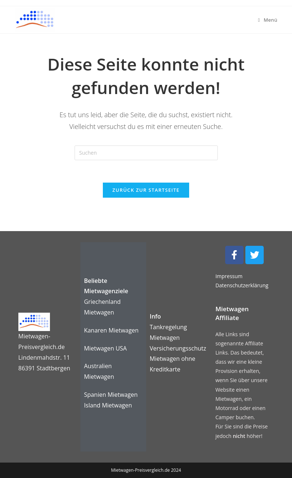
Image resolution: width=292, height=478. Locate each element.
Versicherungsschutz (178, 348)
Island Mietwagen (108, 405)
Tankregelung (168, 327)
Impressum (228, 276)
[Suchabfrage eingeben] (146, 152)
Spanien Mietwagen (111, 395)
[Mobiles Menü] (268, 20)
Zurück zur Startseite (146, 190)
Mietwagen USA (105, 348)
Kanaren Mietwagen (111, 330)
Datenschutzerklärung (241, 285)
